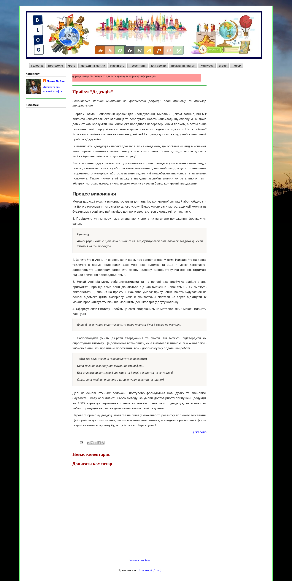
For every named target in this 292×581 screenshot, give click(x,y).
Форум (236, 65)
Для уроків (158, 65)
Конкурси (207, 65)
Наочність (117, 65)
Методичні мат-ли (92, 65)
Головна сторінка (139, 560)
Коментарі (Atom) (150, 570)
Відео (223, 65)
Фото (71, 65)
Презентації (137, 65)
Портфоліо (55, 65)
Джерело (200, 432)
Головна (37, 65)
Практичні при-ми (183, 65)
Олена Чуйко (56, 81)
